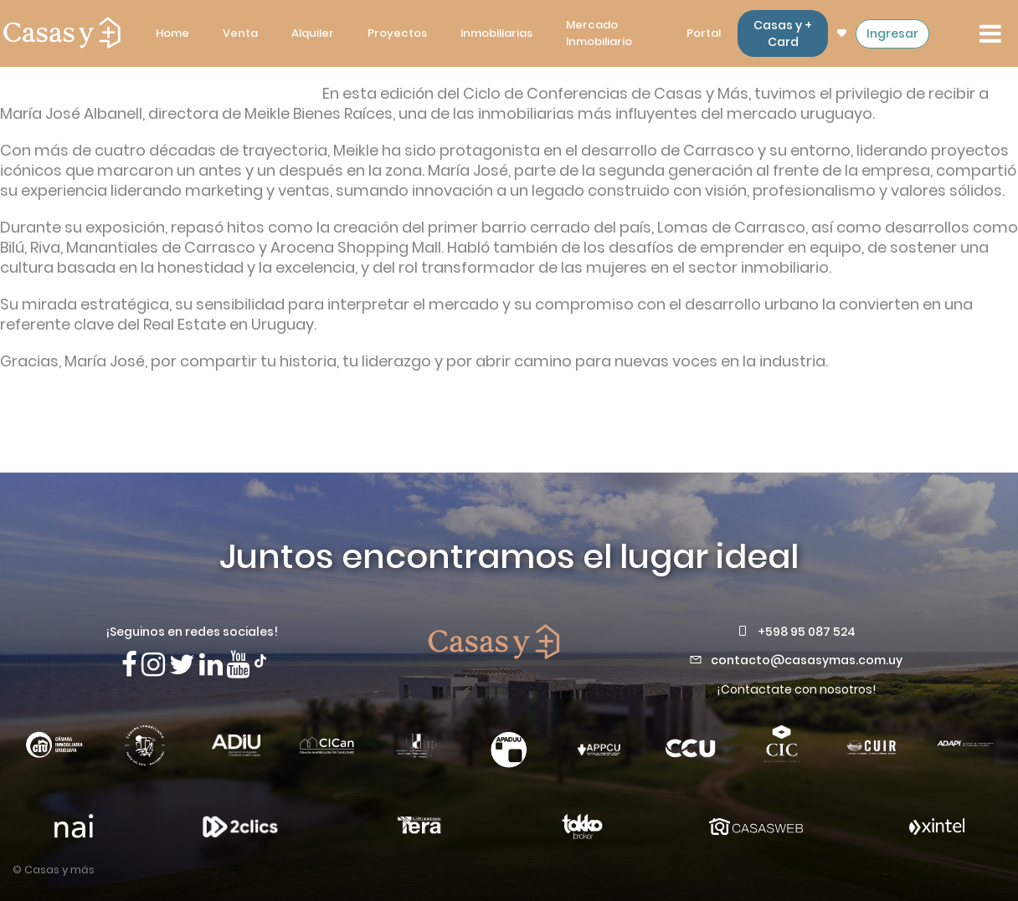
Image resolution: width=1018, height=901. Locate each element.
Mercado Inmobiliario (599, 33)
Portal (703, 33)
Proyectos (397, 33)
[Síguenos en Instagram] (153, 664)
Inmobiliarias (496, 33)
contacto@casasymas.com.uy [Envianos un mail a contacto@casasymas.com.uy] (806, 660)
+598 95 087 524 (807, 631)
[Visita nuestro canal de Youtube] (238, 664)
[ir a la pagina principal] (62, 33)
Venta (240, 33)
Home (172, 33)
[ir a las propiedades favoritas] (841, 33)
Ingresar (892, 33)
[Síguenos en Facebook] (129, 664)
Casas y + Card (782, 33)
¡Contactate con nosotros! (796, 689)
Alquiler (312, 33)
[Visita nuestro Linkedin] (211, 664)
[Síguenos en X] (182, 664)
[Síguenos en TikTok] (260, 659)
